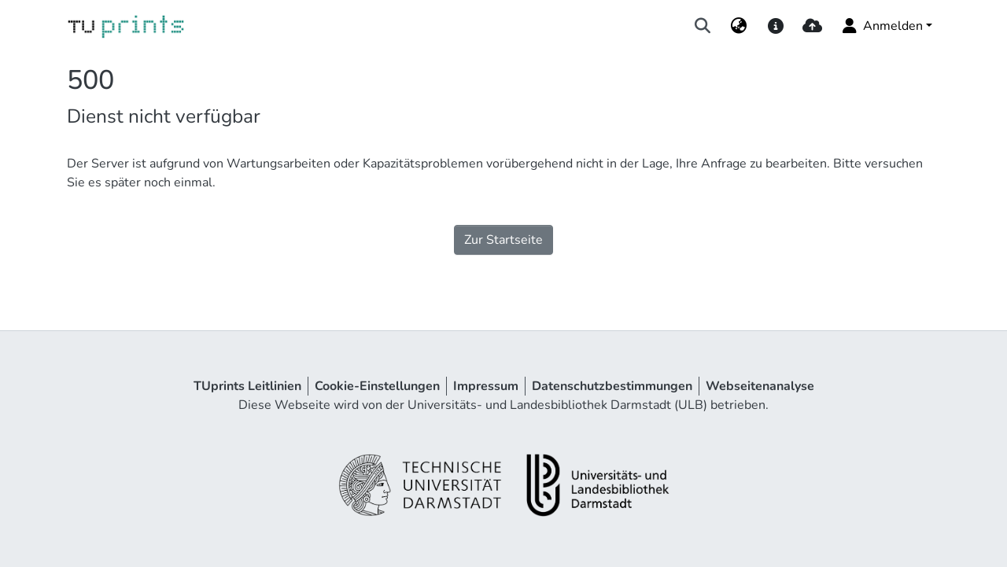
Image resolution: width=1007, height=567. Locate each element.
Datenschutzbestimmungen (612, 386)
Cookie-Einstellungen (377, 386)
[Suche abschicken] (703, 26)
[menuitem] (739, 26)
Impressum (485, 386)
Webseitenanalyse (760, 386)
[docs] (775, 26)
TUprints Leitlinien (247, 386)
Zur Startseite (503, 240)
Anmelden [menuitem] (881, 26)
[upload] (812, 26)
